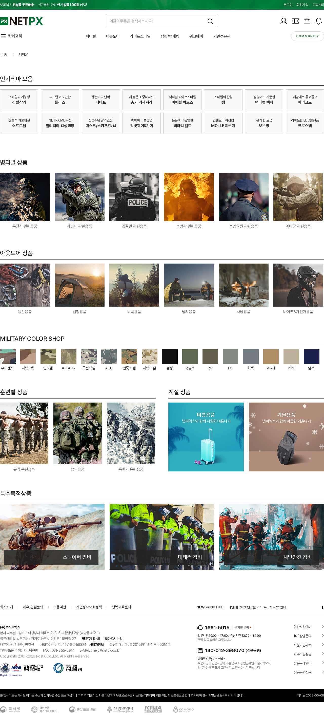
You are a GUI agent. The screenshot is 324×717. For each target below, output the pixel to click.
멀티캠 (48, 368)
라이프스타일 (140, 36)
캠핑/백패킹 (170, 36)
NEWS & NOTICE (209, 607)
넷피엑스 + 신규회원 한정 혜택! (43, 5)
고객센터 (318, 5)
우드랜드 (7, 368)
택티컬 (91, 36)
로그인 (288, 5)
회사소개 (6, 607)
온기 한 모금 (264, 123)
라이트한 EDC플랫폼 (305, 123)
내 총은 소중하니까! (141, 100)
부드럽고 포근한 (60, 100)
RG (210, 368)
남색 (311, 368)
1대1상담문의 (302, 636)
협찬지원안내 (302, 627)
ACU (109, 368)
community (307, 36)
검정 (169, 368)
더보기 (320, 607)
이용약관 (59, 607)
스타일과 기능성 (19, 100)
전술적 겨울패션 (19, 123)
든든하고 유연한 (182, 123)
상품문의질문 (302, 672)
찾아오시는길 (114, 639)
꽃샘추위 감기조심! (101, 123)
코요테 (271, 368)
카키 (291, 368)
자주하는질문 (302, 654)
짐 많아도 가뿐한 (264, 100)
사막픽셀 (149, 368)
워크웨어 (196, 36)
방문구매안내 (91, 639)
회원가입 (302, 5)
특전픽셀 (88, 368)
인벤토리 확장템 (223, 123)
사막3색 (28, 368)
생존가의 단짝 (101, 100)
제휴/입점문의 (33, 607)
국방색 (190, 368)
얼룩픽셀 (129, 368)
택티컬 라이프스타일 (182, 100)
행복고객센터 (121, 607)
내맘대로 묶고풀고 (305, 100)
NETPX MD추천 (60, 123)
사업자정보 (96, 645)
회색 (250, 368)
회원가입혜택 (302, 645)
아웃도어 (113, 36)
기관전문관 (222, 36)
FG (230, 368)
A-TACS (68, 368)
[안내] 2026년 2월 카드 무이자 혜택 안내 (258, 607)
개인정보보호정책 (89, 607)
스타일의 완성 (223, 100)
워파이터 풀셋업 (141, 123)
